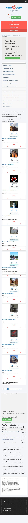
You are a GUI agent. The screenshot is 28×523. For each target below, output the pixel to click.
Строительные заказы (14, 24)
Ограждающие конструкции (9, 91)
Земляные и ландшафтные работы (10, 83)
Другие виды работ (7, 106)
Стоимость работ (14, 30)
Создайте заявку (16, 17)
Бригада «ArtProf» (6, 215)
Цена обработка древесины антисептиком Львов (10, 483)
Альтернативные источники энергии (11, 97)
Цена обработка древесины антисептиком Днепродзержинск (12, 488)
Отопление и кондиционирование (10, 80)
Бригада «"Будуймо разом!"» (9, 138)
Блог (3, 502)
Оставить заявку (7, 419)
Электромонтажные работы (9, 74)
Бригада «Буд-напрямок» (8, 293)
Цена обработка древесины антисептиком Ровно (10, 485)
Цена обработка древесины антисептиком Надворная (11, 489)
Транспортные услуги (7, 103)
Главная (14, 21)
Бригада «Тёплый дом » (7, 164)
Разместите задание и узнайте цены (12, 58)
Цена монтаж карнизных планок (7, 490)
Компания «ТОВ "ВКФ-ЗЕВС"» (9, 319)
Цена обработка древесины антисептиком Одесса (10, 478)
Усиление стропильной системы (8, 439)
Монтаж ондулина (5, 434)
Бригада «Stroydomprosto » (8, 241)
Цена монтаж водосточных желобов (8, 491)
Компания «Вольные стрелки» (9, 267)
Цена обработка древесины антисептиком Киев (10, 482)
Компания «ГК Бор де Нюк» (8, 344)
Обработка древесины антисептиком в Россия (9, 492)
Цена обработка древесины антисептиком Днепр (10, 481)
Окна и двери (6, 77)
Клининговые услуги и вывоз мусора (11, 94)
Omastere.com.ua (3, 1)
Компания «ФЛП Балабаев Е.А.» (9, 190)
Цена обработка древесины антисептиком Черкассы (10, 484)
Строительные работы (8, 68)
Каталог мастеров (14, 27)
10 (19, 389)
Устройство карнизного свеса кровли (9, 442)
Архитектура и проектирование (10, 86)
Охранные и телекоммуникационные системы (13, 100)
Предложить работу (14, 136)
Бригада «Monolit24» (7, 370)
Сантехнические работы (8, 71)
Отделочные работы (7, 65)
